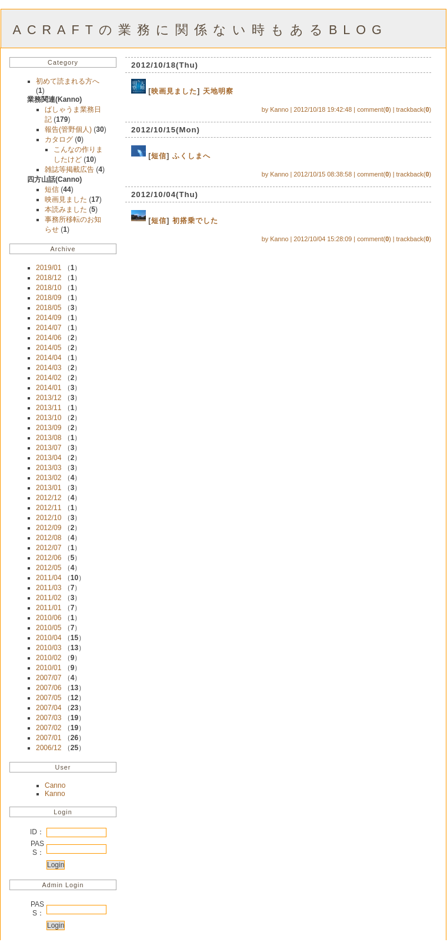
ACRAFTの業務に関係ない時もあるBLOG (200, 29)
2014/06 (48, 338)
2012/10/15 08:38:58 (322, 174)
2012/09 (48, 528)
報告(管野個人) (69, 129)
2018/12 (48, 278)
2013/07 (48, 448)
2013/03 (48, 468)
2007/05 (48, 698)
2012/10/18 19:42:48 (322, 109)
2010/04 (48, 638)
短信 (53, 189)
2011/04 (48, 578)
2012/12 (48, 498)
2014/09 (48, 318)
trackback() (413, 109)
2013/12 (48, 398)
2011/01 (48, 608)
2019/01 (48, 268)
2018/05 (48, 308)
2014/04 (48, 358)
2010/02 (48, 658)
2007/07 (48, 678)
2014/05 (48, 348)
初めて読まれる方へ (67, 81)
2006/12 (48, 748)
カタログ (60, 139)
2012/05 (48, 568)
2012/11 (48, 508)
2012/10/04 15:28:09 (322, 238)
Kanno (55, 794)
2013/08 (48, 438)
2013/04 (48, 458)
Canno (55, 785)
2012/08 (48, 538)
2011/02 (48, 598)
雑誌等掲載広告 (70, 169)
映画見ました (67, 199)
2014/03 (48, 368)
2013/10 (48, 418)
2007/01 (48, 738)
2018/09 (48, 298)
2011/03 (48, 588)
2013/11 (48, 408)
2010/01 (48, 668)
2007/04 (48, 708)
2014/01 (48, 388)
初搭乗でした (195, 221)
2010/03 (48, 648)
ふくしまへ (191, 156)
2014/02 (48, 378)
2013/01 (48, 488)
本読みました (67, 209)
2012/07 (48, 548)
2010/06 (48, 618)
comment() (374, 109)
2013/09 (48, 428)
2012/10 (48, 518)
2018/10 (48, 288)
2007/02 (48, 728)
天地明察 (218, 91)
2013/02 (48, 478)
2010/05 (48, 628)
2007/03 (48, 718)
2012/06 (48, 558)
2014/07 (48, 328)
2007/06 (48, 688)
